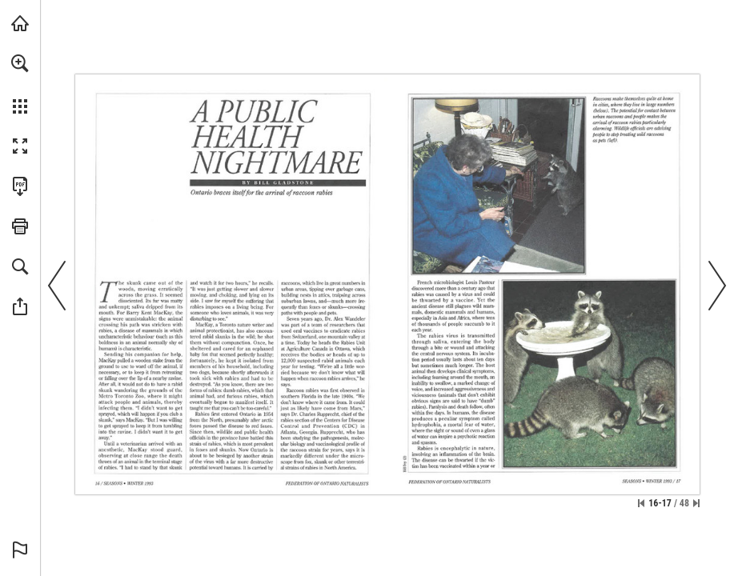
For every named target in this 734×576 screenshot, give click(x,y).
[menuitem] (20, 84)
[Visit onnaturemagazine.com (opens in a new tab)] (20, 23)
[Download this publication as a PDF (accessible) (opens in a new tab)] (20, 186)
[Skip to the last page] (696, 503)
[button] (20, 63)
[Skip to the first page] (641, 503)
